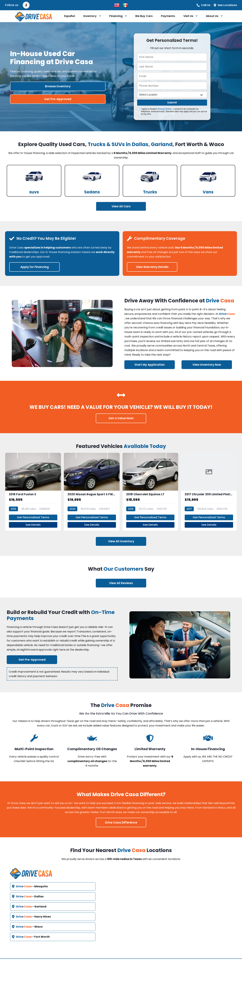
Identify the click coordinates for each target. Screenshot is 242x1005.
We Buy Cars (144, 16)
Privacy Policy (165, 109)
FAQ (94, 967)
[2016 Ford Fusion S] (33, 488)
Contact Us (135, 960)
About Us (212, 16)
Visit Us (188, 16)
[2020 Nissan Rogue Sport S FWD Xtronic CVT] (92, 488)
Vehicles (97, 960)
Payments (168, 16)
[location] (172, 94)
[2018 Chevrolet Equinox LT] (150, 488)
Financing (116, 16)
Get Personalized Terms (33, 510)
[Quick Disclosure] (138, 109)
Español (69, 16)
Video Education (103, 975)
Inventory (90, 16)
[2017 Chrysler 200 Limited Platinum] (209, 488)
